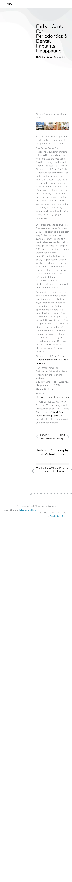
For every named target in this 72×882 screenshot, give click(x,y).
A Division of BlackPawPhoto (53, 513)
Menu (7, 3)
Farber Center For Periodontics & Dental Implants (52, 360)
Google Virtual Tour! (58, 516)
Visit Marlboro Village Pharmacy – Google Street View (52, 470)
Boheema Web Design (28, 510)
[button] (31, 493)
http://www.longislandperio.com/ (52, 397)
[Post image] (52, 464)
